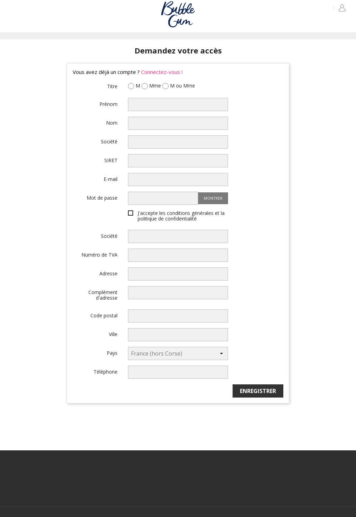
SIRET (111, 160)
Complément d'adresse (103, 295)
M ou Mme (178, 86)
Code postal (104, 315)
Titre (112, 86)
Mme (151, 86)
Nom (112, 122)
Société (109, 141)
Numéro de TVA (99, 254)
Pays (112, 353)
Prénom (108, 104)
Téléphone (106, 371)
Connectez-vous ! (162, 71)
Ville (113, 334)
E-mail (111, 179)
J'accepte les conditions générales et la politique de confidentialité (181, 216)
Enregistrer (258, 391)
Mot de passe (102, 197)
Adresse (108, 273)
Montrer (213, 198)
